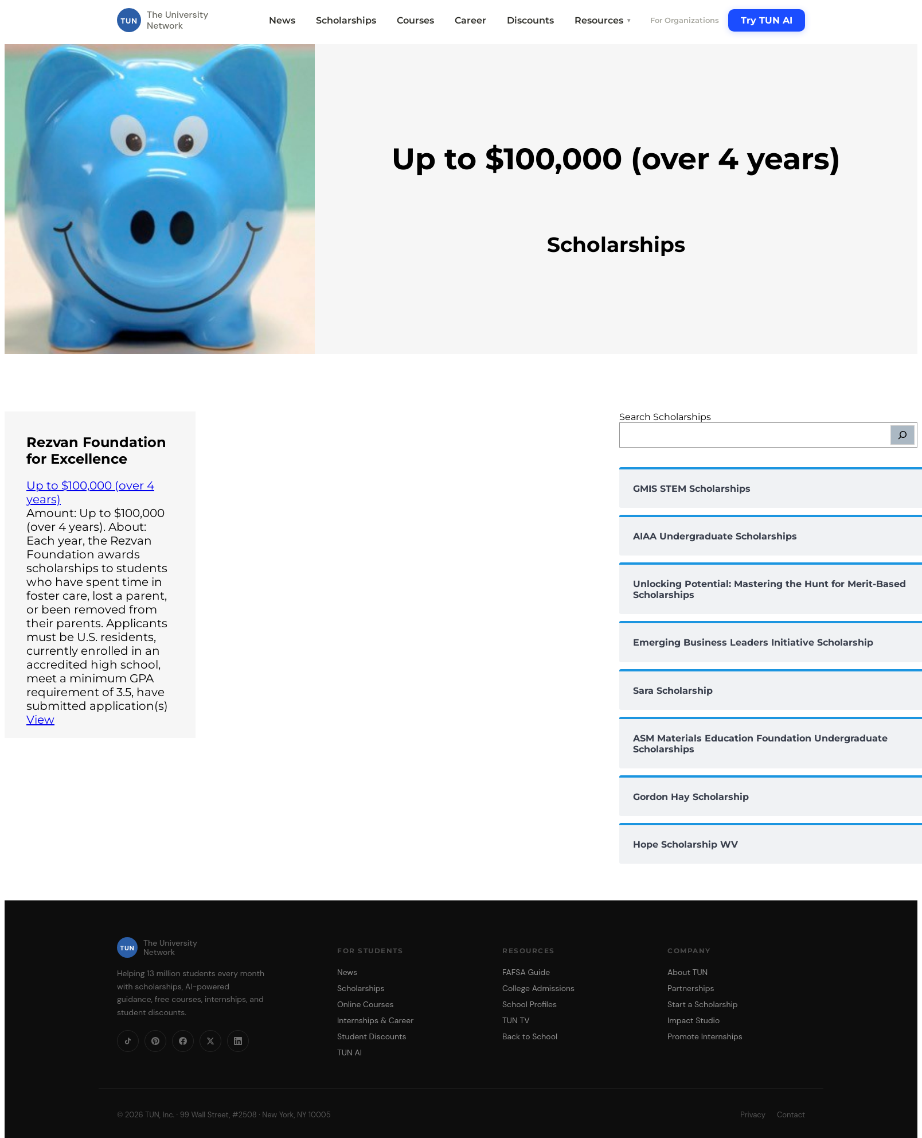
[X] (210, 1041)
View (40, 720)
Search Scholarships (665, 416)
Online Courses (365, 1004)
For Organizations (684, 20)
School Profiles (529, 1004)
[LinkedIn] (238, 1041)
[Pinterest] (155, 1041)
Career (470, 20)
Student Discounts (372, 1036)
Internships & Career (375, 1020)
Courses (415, 20)
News (282, 20)
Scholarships (346, 20)
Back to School (529, 1036)
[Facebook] (183, 1041)
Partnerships (690, 988)
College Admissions (538, 988)
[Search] (902, 435)
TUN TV (516, 1020)
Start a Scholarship (702, 1004)
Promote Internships (705, 1036)
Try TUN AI (766, 20)
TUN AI (349, 1052)
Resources (603, 20)
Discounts (530, 20)
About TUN (687, 972)
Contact (791, 1115)
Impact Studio (693, 1020)
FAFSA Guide (526, 972)
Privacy (752, 1115)
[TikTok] (128, 1041)
